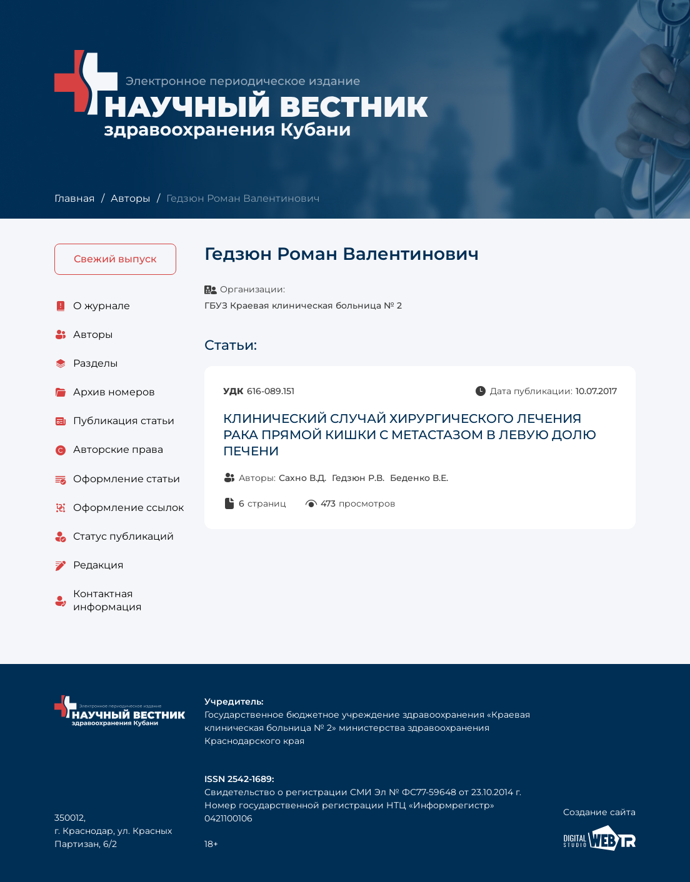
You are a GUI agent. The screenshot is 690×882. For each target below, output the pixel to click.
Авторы (131, 198)
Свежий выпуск (115, 259)
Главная (74, 198)
